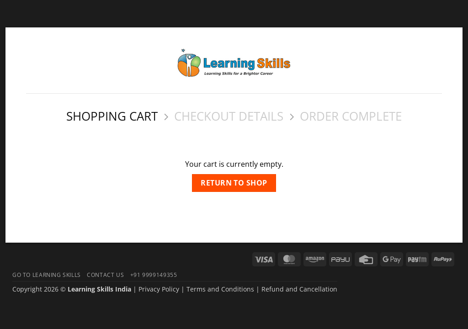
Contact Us (105, 275)
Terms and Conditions (220, 289)
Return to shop (234, 183)
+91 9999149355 (153, 275)
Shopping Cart (112, 117)
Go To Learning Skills (46, 275)
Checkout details (228, 117)
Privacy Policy (158, 289)
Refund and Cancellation (299, 289)
